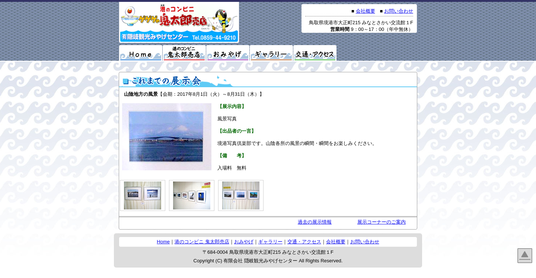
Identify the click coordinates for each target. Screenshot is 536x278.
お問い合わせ (398, 11)
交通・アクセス (304, 241)
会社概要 (365, 11)
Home (163, 241)
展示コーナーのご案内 (381, 222)
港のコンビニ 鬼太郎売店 (202, 241)
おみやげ (243, 241)
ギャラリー (270, 241)
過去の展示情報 (315, 222)
